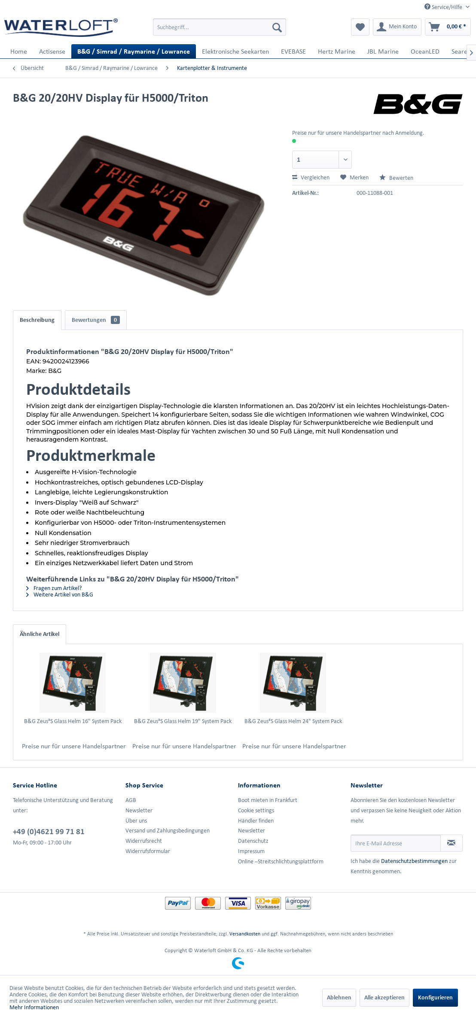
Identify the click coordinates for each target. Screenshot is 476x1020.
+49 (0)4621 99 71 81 (49, 831)
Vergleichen (311, 177)
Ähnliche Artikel (39, 634)
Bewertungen (96, 320)
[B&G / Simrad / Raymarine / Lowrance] (133, 51)
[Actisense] (52, 51)
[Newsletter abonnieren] (451, 843)
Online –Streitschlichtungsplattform (280, 861)
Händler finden (256, 820)
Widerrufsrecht (143, 841)
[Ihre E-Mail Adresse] (396, 843)
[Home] (18, 51)
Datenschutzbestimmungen (414, 861)
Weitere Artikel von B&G (59, 594)
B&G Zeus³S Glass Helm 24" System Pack (293, 721)
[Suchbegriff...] (219, 27)
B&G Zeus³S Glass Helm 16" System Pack (73, 721)
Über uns (136, 820)
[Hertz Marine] (336, 51)
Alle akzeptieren (384, 997)
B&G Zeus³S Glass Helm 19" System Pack (183, 721)
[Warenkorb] (448, 27)
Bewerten (396, 178)
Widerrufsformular (147, 851)
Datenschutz (253, 841)
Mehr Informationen (34, 1007)
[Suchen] (277, 27)
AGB (130, 800)
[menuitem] (219, 27)
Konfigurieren (435, 997)
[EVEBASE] (293, 51)
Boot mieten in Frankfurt (267, 800)
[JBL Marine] (383, 51)
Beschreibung (37, 320)
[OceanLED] (425, 51)
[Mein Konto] (397, 27)
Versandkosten (244, 933)
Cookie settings (256, 810)
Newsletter (139, 810)
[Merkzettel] (360, 27)
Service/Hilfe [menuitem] (444, 6)
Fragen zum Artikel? (54, 588)
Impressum (251, 851)
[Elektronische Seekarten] (235, 51)
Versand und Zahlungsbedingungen (167, 830)
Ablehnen (339, 997)
